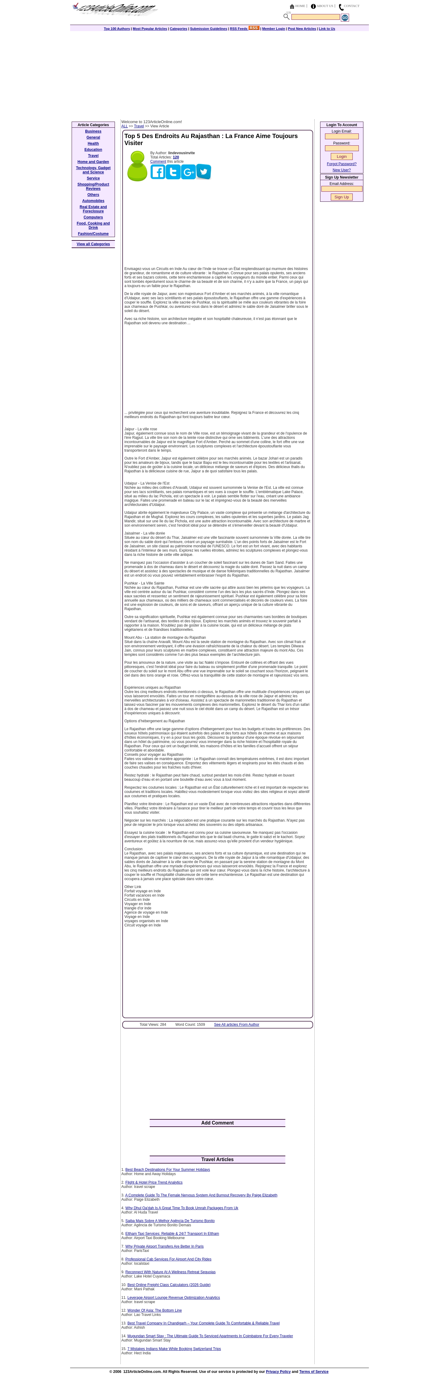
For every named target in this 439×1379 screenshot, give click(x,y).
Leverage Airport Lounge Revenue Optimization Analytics (173, 1297)
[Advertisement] (219, 73)
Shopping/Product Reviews (93, 186)
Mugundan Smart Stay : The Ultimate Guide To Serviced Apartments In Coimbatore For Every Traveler (210, 1336)
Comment (158, 161)
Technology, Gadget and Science (93, 170)
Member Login (273, 28)
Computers (93, 217)
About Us (325, 6)
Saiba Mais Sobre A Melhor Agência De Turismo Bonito (170, 1221)
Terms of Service (314, 1372)
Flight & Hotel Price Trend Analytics (153, 1182)
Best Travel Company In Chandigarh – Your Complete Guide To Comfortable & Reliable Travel (203, 1323)
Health (93, 143)
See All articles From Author (236, 1024)
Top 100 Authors (117, 28)
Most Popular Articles (150, 28)
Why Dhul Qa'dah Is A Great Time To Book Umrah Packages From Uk (181, 1208)
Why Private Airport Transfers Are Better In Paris (164, 1246)
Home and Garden (93, 162)
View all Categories (93, 244)
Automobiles (93, 201)
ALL (124, 126)
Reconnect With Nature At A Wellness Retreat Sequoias (170, 1272)
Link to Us (327, 28)
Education (93, 149)
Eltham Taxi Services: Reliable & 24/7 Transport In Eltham (172, 1234)
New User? (342, 170)
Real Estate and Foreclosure (93, 209)
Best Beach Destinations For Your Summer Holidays (167, 1170)
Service (93, 178)
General (93, 137)
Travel (139, 126)
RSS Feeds (244, 28)
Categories (178, 28)
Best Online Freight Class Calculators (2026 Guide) (169, 1285)
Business (93, 131)
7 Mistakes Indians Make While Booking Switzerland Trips (174, 1349)
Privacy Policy (278, 1372)
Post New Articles (302, 28)
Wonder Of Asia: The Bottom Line (154, 1310)
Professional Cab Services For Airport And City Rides (168, 1259)
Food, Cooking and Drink (93, 225)
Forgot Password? (341, 164)
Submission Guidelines (208, 28)
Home (300, 6)
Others (93, 195)
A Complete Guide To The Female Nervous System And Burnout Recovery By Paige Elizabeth (201, 1195)
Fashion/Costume (93, 234)
